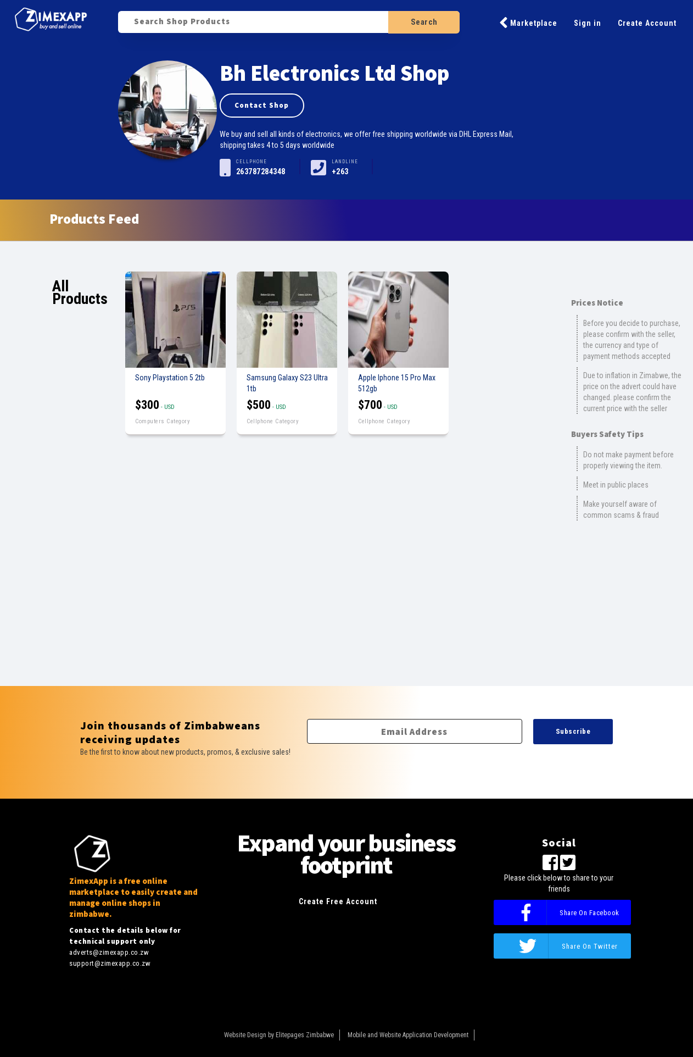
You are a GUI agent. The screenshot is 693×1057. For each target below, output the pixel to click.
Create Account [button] (647, 23)
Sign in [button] (587, 23)
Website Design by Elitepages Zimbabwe (279, 1035)
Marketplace (528, 22)
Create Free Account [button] (338, 901)
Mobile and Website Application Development (408, 1035)
